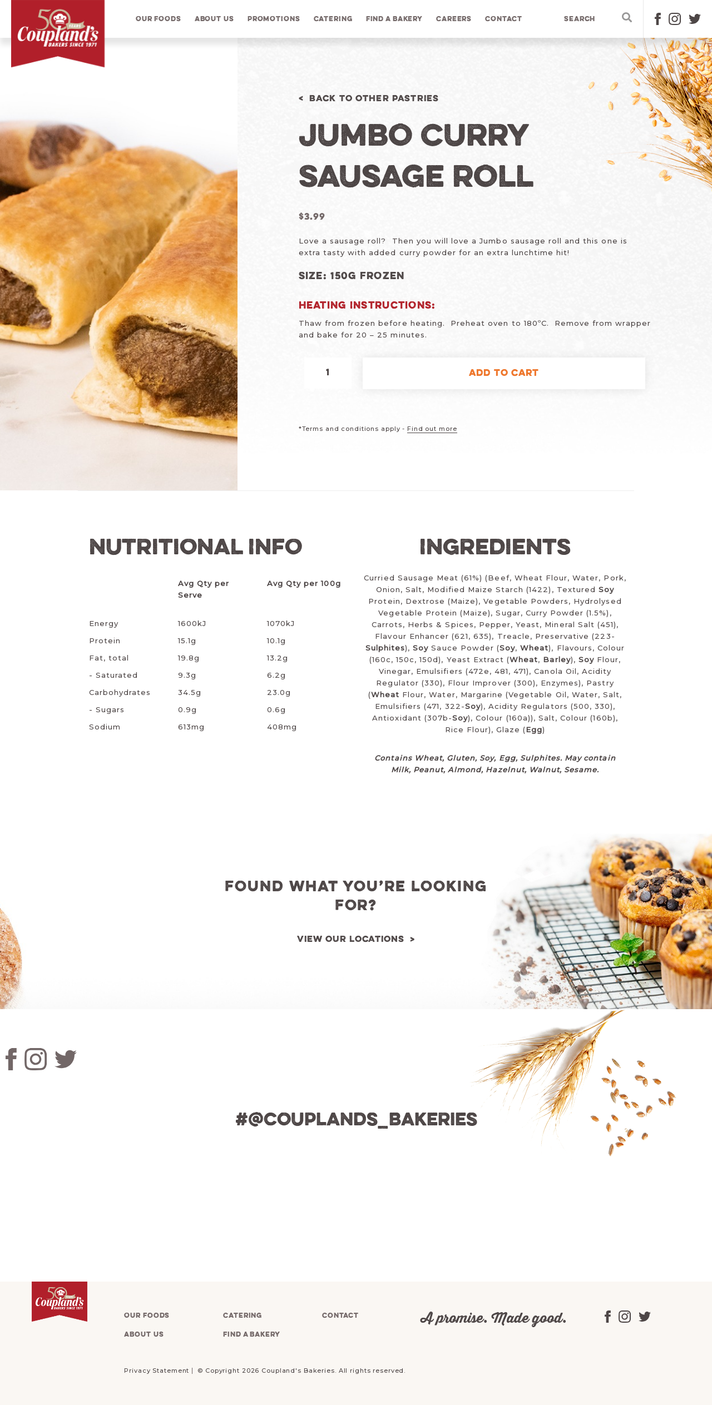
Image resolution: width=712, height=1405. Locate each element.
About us (215, 19)
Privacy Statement (156, 1370)
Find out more (432, 429)
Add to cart (504, 373)
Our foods (159, 19)
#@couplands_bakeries (356, 1120)
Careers (454, 19)
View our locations (350, 939)
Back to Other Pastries (378, 99)
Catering (333, 19)
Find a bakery (395, 19)
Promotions (274, 19)
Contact (504, 19)
